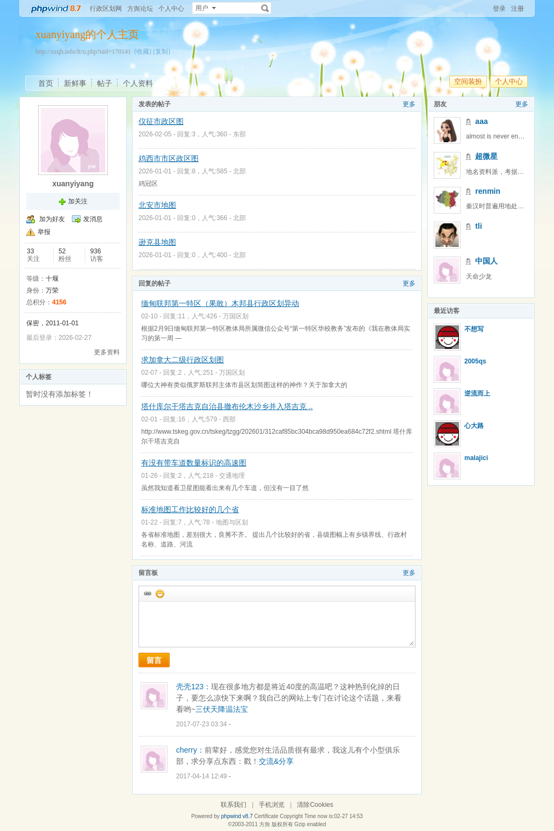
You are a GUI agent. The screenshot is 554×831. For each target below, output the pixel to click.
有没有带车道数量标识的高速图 (193, 462)
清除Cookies (315, 804)
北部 (239, 171)
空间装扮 (468, 81)
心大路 (474, 425)
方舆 (264, 824)
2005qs (475, 361)
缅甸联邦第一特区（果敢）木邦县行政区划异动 (220, 303)
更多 (409, 104)
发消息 (93, 219)
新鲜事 (75, 83)
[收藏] (142, 51)
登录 (499, 8)
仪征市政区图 (161, 121)
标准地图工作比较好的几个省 (190, 509)
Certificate (266, 816)
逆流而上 (477, 393)
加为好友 (52, 219)
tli (478, 226)
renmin (487, 191)
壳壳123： (193, 686)
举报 (44, 232)
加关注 (78, 201)
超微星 (486, 156)
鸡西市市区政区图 (168, 158)
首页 (45, 83)
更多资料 (107, 352)
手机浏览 (272, 804)
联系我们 (233, 804)
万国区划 (236, 316)
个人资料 (138, 83)
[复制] (161, 51)
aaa (481, 121)
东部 (239, 134)
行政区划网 (106, 8)
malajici (476, 458)
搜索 (265, 8)
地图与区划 (232, 522)
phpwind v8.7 (237, 816)
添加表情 (159, 593)
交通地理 (232, 475)
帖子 (104, 83)
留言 (154, 660)
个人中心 (171, 8)
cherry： (190, 750)
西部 (229, 419)
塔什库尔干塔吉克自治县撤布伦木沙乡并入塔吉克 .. (227, 406)
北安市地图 (157, 205)
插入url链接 (147, 593)
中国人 (486, 261)
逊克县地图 (157, 242)
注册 (517, 8)
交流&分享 (276, 761)
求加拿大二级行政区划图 (182, 359)
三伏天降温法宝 (221, 709)
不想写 (474, 329)
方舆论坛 (140, 8)
